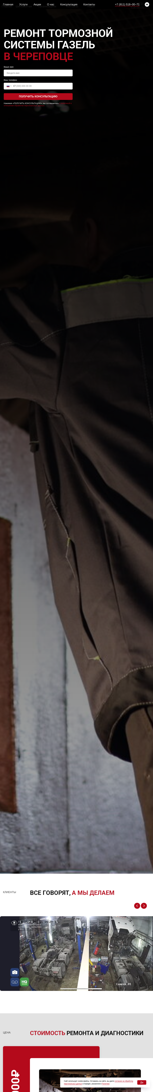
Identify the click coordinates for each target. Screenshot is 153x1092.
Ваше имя (8, 67)
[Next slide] (144, 906)
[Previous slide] (137, 906)
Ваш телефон (10, 80)
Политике (105, 1084)
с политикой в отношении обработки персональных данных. (38, 104)
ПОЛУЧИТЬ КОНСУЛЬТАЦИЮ (38, 96)
